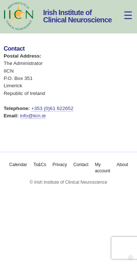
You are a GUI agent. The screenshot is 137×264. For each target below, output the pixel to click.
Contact (80, 164)
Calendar (18, 164)
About (122, 164)
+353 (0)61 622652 (52, 108)
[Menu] (124, 10)
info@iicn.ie (33, 115)
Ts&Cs (39, 164)
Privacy (59, 164)
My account (102, 167)
